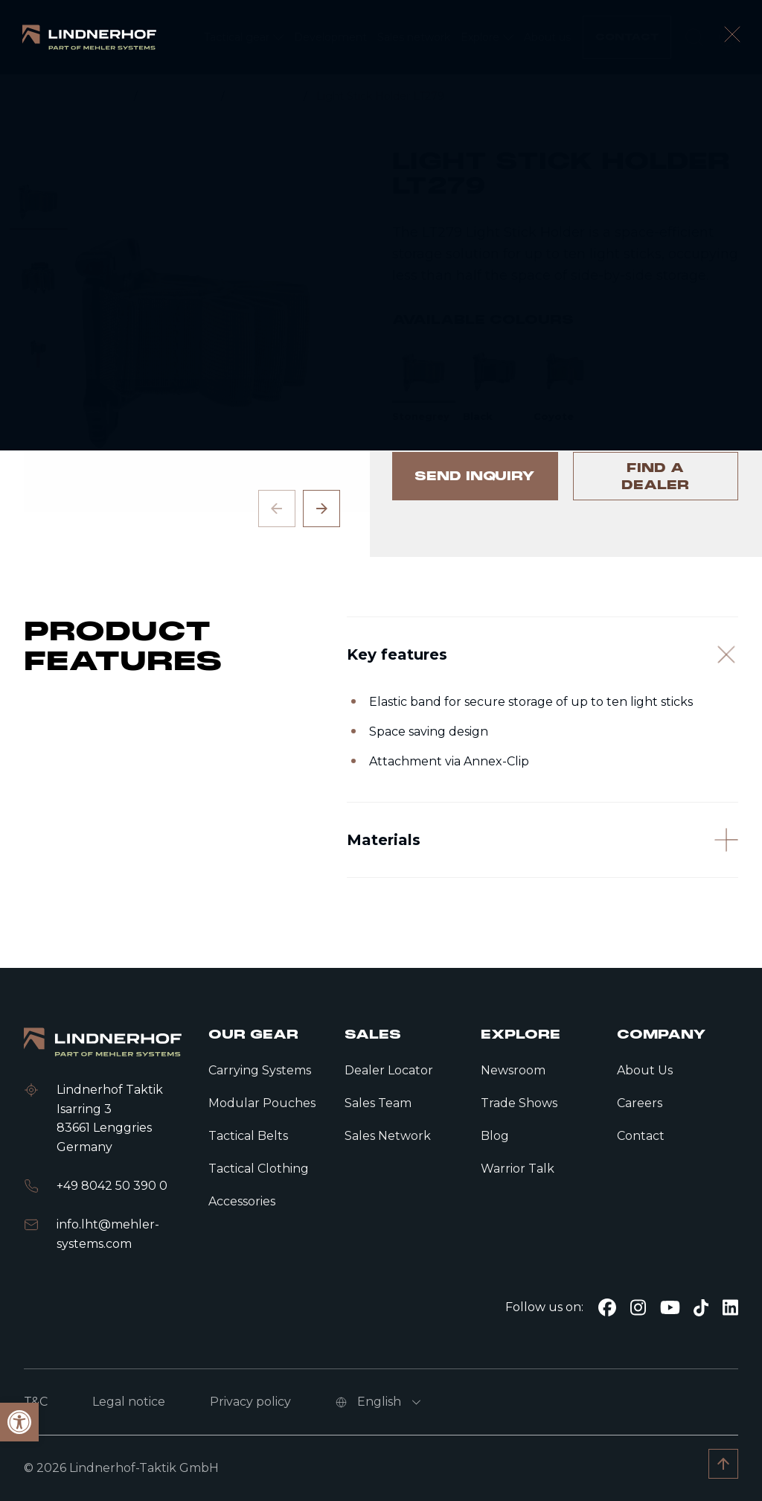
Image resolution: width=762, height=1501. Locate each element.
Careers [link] (639, 1103)
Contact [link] (641, 1136)
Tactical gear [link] (181, 96)
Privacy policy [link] (250, 1402)
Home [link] (110, 96)
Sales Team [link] (378, 1103)
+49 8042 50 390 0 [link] (112, 1186)
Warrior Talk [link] (517, 1168)
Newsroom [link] (513, 1070)
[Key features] (542, 691)
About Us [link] (645, 1070)
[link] (89, 37)
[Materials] (542, 892)
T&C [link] (36, 1402)
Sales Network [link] (388, 1136)
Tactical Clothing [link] (258, 1168)
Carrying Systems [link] (259, 1070)
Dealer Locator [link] (389, 1070)
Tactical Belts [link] (248, 1136)
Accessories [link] (266, 96)
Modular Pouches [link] (262, 1103)
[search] (694, 37)
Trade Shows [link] (519, 1103)
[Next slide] (321, 508)
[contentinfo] (381, 315)
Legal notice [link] (128, 1402)
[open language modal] (728, 37)
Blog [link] (495, 1136)
